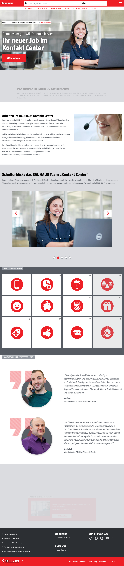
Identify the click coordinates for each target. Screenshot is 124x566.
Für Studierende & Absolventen (14, 547)
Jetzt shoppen (61, 550)
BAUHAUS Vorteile (56, 8)
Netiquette (103, 561)
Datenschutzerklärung (88, 561)
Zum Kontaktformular (11, 534)
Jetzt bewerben (94, 8)
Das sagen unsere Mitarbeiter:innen (76, 8)
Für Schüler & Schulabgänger (13, 543)
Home (4, 23)
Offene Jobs (16, 58)
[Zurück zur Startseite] (10, 560)
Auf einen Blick (29, 8)
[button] (26, 223)
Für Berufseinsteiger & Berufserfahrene (23, 23)
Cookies (112, 561)
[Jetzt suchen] (26, 3)
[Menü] (121, 3)
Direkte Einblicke (42, 8)
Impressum (73, 561)
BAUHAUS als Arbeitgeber (12, 538)
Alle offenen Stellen (63, 538)
